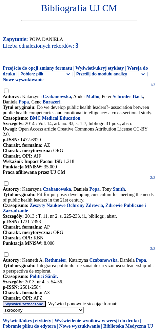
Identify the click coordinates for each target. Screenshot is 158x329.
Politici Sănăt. (44, 276)
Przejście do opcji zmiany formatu (37, 68)
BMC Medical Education (55, 118)
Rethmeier (55, 260)
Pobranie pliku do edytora (29, 326)
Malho (92, 96)
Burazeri (51, 101)
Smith (119, 189)
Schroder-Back (128, 96)
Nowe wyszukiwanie (23, 79)
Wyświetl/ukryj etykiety (99, 68)
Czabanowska (57, 96)
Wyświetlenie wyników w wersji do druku (97, 320)
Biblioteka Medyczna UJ (128, 326)
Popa (24, 101)
